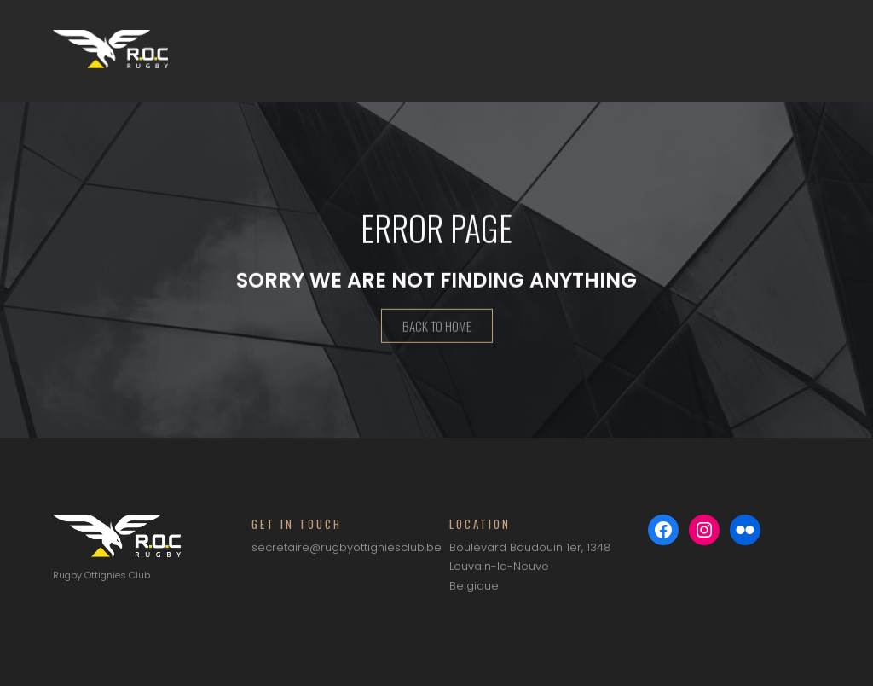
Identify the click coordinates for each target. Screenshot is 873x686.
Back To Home (436, 327)
